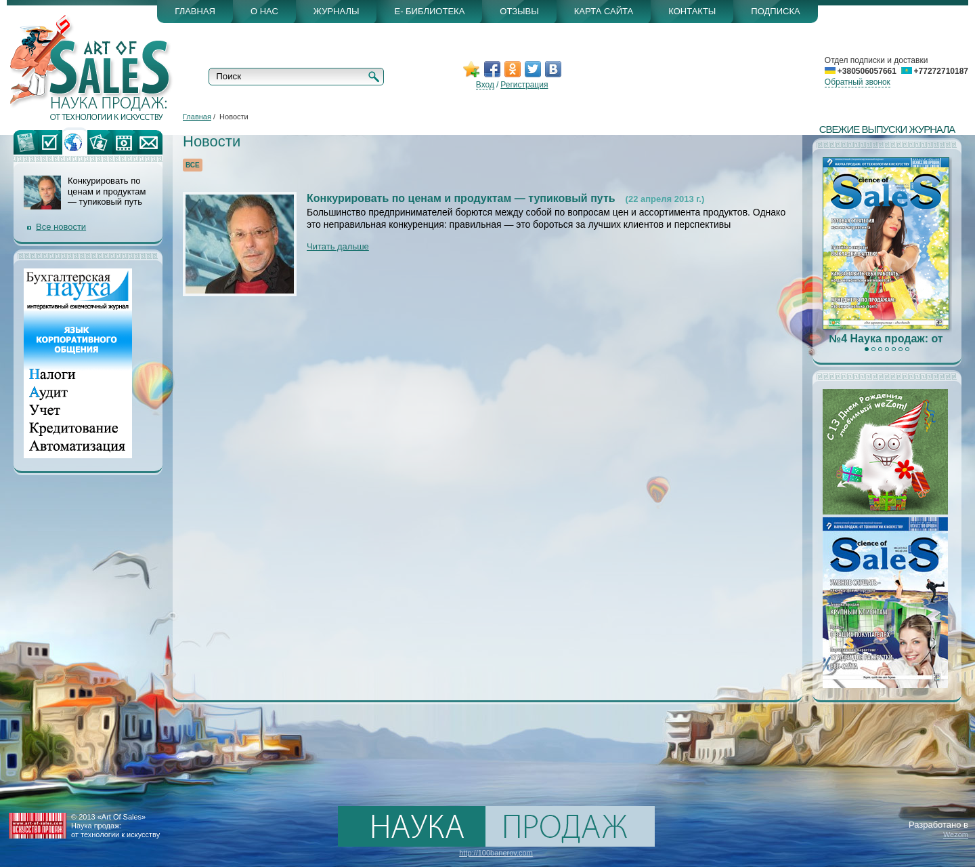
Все (193, 165)
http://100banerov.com (496, 853)
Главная (197, 117)
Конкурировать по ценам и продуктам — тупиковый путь (461, 198)
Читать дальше (338, 246)
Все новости (61, 227)
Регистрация (524, 84)
